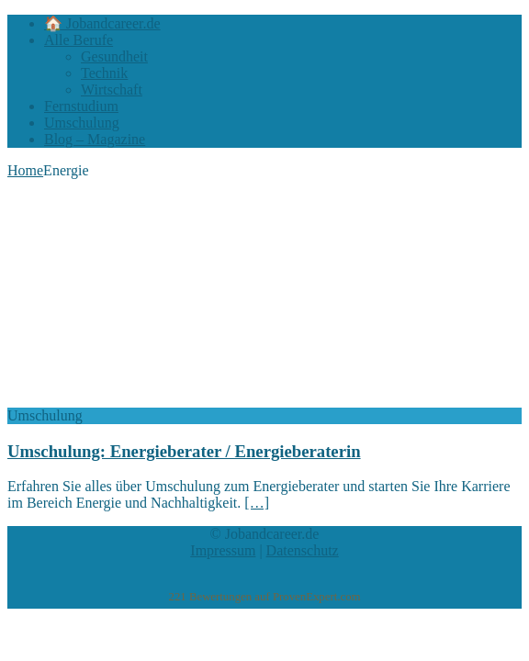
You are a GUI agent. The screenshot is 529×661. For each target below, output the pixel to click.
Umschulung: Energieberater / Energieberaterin (184, 451)
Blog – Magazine (94, 139)
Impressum (222, 550)
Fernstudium (81, 106)
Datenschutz (302, 550)
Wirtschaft (111, 89)
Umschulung (81, 122)
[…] (256, 502)
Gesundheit (114, 56)
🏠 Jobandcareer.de (102, 23)
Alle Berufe (78, 40)
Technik (104, 73)
